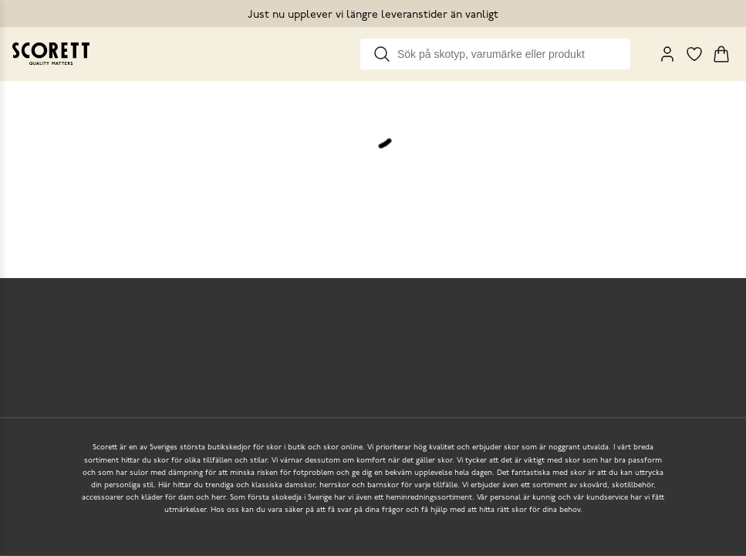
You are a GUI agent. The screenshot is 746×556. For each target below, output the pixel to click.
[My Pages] (667, 54)
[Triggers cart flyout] (721, 54)
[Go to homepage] (50, 53)
